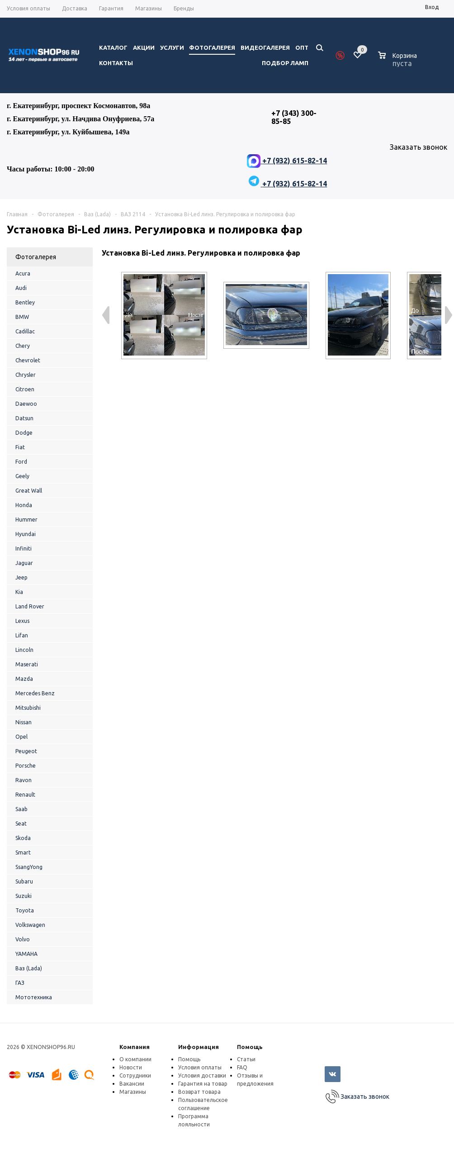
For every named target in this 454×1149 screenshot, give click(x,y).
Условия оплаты (200, 1067)
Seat (21, 823)
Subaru (24, 881)
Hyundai (25, 534)
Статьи (246, 1059)
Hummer (26, 519)
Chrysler (25, 375)
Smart (23, 852)
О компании (135, 1059)
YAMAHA (26, 954)
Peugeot (26, 751)
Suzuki (23, 896)
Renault (25, 795)
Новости (130, 1067)
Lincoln (24, 650)
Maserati (26, 664)
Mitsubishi (28, 708)
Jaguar (24, 563)
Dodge (24, 433)
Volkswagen (30, 925)
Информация (198, 1047)
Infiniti (23, 548)
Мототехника (33, 997)
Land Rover (29, 606)
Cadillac (25, 331)
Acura (22, 273)
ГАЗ (19, 983)
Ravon (23, 780)
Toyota (24, 910)
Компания (134, 1047)
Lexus (22, 621)
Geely (22, 476)
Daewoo (26, 404)
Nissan (23, 722)
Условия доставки (202, 1075)
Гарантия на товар (202, 1084)
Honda (23, 505)
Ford (21, 462)
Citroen (24, 389)
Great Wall (28, 491)
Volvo (22, 939)
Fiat (20, 447)
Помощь (250, 1047)
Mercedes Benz (35, 693)
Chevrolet (27, 360)
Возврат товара (199, 1092)
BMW (22, 317)
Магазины (132, 1092)
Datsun (24, 418)
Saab (21, 809)
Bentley (25, 302)
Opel (21, 737)
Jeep (21, 577)
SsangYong (29, 867)
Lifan (21, 635)
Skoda (23, 838)
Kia (19, 592)
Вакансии (131, 1084)
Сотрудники (135, 1075)
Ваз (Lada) (28, 968)
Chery (22, 346)
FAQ (242, 1067)
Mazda (24, 679)
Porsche (25, 766)
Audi (21, 288)
